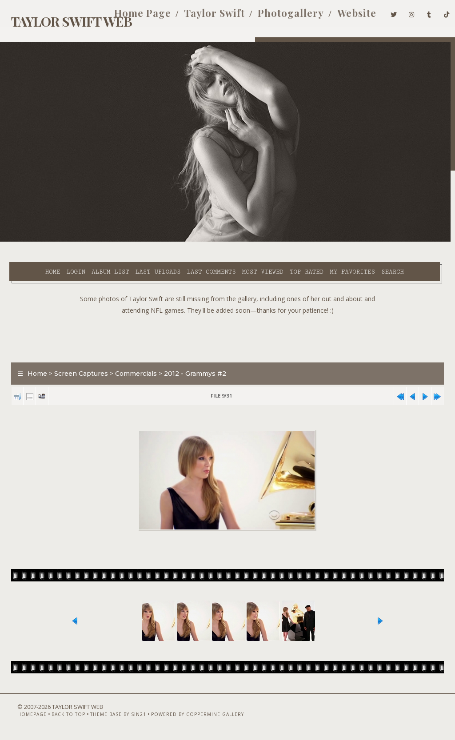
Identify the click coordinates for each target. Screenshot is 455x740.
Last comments (188, 240)
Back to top (55, 716)
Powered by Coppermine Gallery (184, 716)
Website (343, 17)
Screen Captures (77, 363)
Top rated (283, 240)
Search (186, 250)
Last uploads (135, 240)
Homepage (19, 716)
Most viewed (239, 240)
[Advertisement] (227, 326)
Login (53, 240)
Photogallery (278, 17)
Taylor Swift (202, 17)
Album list (88, 240)
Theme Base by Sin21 (105, 716)
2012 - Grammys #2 (191, 363)
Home (29, 240)
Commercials (131, 363)
